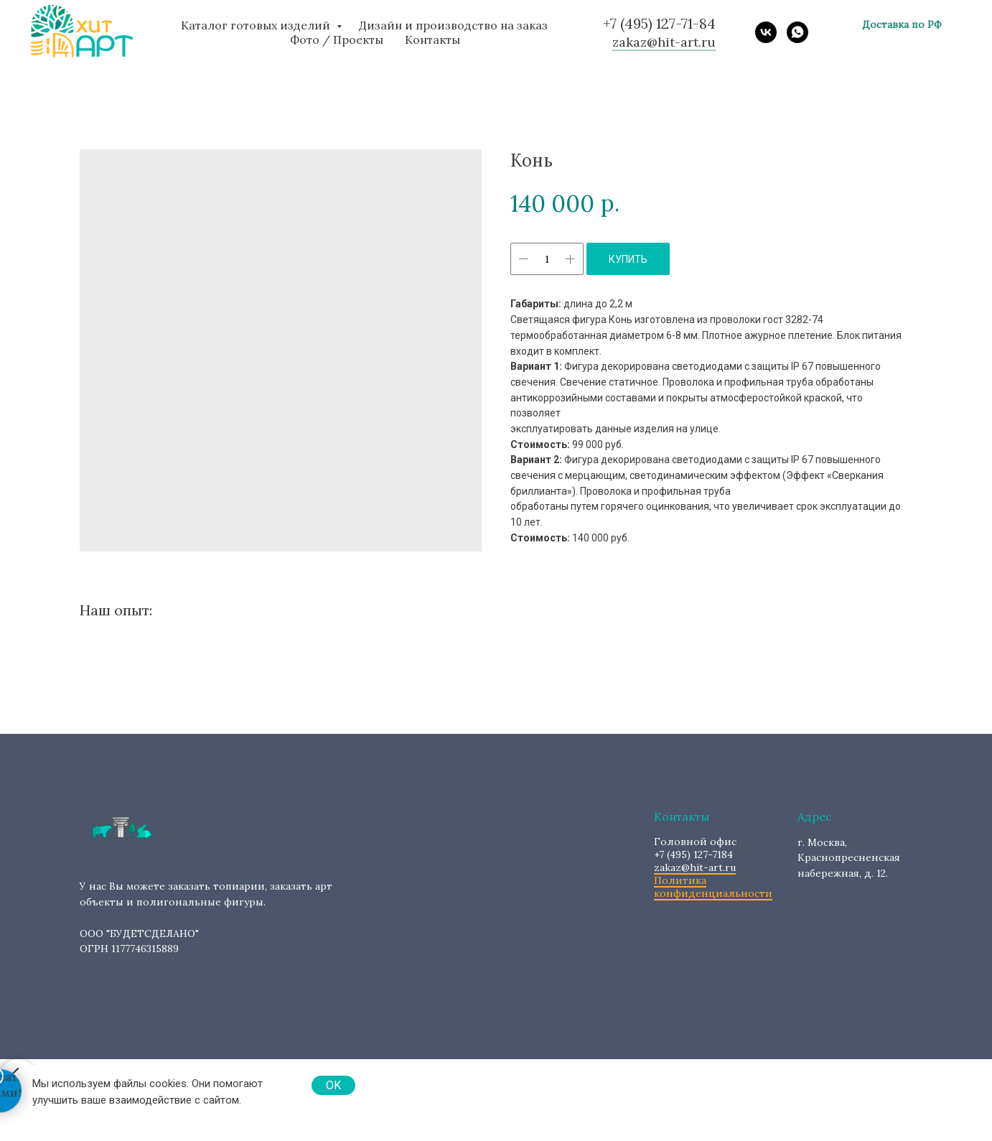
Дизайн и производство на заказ (453, 25)
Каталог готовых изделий (257, 25)
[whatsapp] (797, 32)
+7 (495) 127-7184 (695, 848)
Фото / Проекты (336, 39)
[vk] (766, 32)
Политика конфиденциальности (713, 887)
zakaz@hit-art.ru (695, 867)
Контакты (432, 39)
